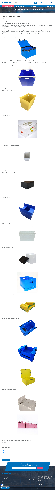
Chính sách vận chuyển (31, 477)
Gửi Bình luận (6, 460)
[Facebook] (37, 484)
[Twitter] (39, 484)
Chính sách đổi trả (31, 479)
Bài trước (45, 444)
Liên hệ (21, 482)
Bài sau (50, 444)
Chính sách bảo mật (31, 476)
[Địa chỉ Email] (24, 468)
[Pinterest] (41, 484)
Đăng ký (47, 2)
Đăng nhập (42, 2)
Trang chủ (21, 476)
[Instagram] (43, 484)
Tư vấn (21, 479)
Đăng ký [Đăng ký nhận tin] (39, 467)
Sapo (39, 488)
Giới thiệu (21, 477)
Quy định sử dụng (30, 480)
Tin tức (21, 480)
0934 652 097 (50, 6)
